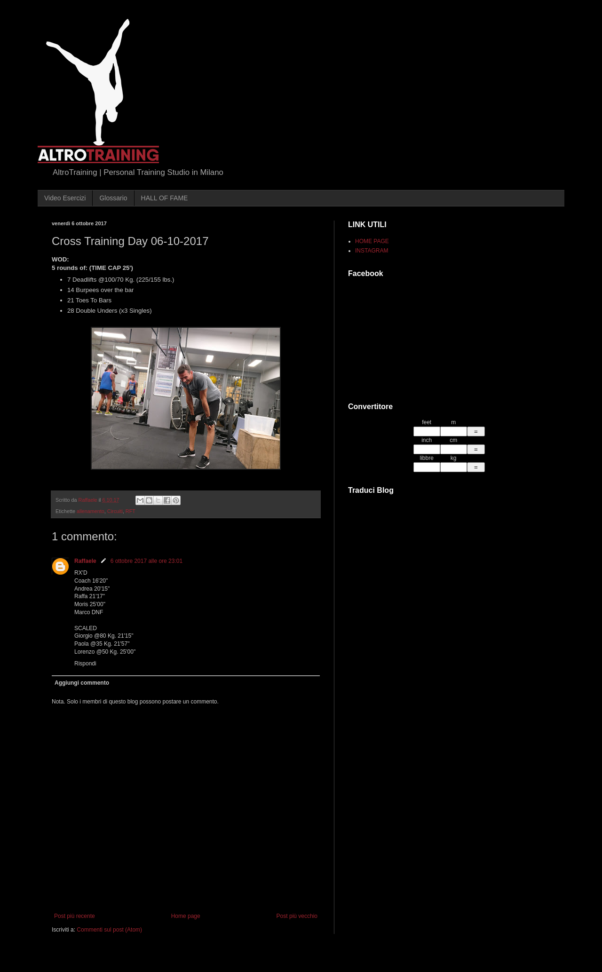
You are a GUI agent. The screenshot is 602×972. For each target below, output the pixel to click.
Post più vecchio (297, 916)
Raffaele (85, 561)
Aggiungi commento (82, 683)
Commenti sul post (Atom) (109, 929)
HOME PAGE (372, 241)
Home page (185, 916)
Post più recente (74, 916)
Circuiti (115, 511)
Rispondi (85, 663)
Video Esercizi (65, 198)
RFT (130, 511)
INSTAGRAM (371, 250)
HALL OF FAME (164, 198)
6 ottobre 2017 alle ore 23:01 (146, 561)
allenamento (90, 511)
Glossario (113, 198)
